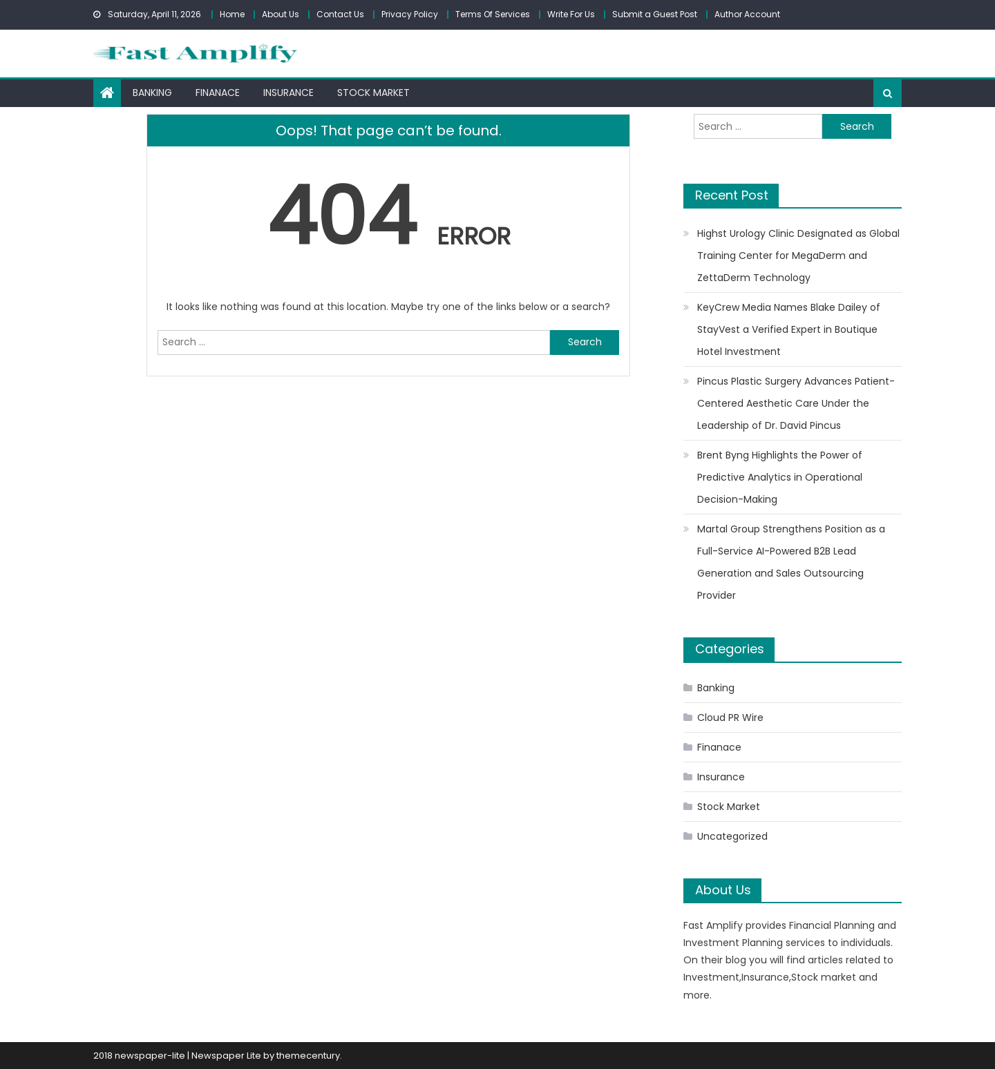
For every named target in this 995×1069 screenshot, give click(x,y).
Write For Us (571, 14)
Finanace (218, 92)
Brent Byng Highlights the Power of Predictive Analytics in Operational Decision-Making (779, 477)
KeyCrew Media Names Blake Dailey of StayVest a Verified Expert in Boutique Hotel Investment (788, 329)
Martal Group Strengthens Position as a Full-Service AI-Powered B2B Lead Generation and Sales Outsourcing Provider (791, 562)
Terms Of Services (492, 14)
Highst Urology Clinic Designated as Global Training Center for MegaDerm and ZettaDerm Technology (798, 256)
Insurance (288, 92)
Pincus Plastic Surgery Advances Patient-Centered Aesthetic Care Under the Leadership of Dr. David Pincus (796, 403)
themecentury (308, 1055)
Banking (152, 92)
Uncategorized (732, 836)
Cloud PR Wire (730, 717)
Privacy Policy (409, 14)
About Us (280, 14)
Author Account (747, 14)
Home (232, 14)
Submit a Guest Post (654, 14)
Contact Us (340, 14)
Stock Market (373, 92)
